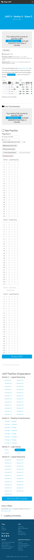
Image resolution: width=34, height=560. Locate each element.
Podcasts (20, 548)
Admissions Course (22, 547)
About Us (4, 528)
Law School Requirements (24, 545)
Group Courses (6, 545)
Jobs (3, 526)
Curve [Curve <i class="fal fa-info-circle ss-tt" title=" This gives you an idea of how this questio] (23, 83)
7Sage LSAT (6, 2)
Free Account (11, 74)
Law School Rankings (23, 544)
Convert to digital (24, 152)
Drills (19, 530)
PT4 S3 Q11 (5, 93)
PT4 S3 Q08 (5, 87)
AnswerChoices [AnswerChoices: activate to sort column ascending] (17, 83)
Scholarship (20, 550)
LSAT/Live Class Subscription (8, 542)
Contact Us (4, 530)
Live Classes (21, 526)
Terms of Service (24, 556)
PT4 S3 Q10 (5, 91)
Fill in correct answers (9, 152)
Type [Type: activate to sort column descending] (9, 82)
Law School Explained (7, 548)
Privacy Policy (17, 556)
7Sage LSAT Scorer (23, 68)
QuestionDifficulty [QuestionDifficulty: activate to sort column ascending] (28, 83)
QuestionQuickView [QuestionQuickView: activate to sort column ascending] (4, 83)
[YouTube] (2, 536)
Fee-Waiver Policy (22, 534)
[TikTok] (4, 536)
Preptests (20, 531)
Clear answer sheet (8, 149)
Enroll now (13, 41)
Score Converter (21, 533)
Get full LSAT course (17, 498)
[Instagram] (6, 536)
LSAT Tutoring (6, 544)
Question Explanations (23, 528)
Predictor (20, 542)
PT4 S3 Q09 (5, 89)
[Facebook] (8, 536)
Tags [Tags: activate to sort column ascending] (12, 82)
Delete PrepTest (8, 156)
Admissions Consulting (8, 547)
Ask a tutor (6, 50)
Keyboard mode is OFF (9, 145)
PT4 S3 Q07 (5, 84)
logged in (10, 509)
